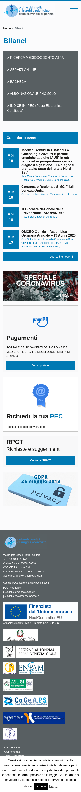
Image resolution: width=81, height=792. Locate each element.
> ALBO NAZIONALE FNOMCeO (31, 93)
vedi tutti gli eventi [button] (61, 256)
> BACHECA (16, 82)
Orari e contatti (12, 751)
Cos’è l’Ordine (12, 747)
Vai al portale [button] (40, 365)
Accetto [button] (41, 786)
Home (7, 28)
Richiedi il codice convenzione (40, 420)
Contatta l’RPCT (40, 460)
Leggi (53, 786)
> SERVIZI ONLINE (21, 70)
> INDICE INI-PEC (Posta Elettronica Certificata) (34, 108)
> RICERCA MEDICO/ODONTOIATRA (35, 57)
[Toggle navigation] (74, 8)
